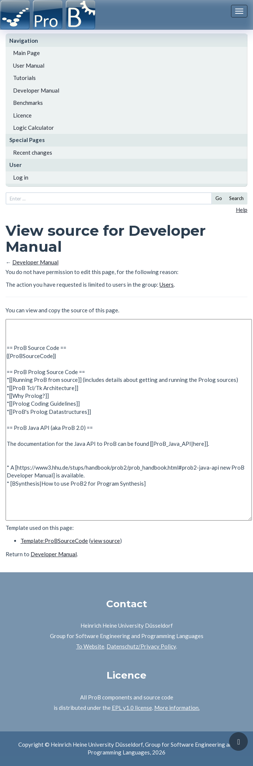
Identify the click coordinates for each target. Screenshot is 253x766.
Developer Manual (36, 90)
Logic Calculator (33, 127)
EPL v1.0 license (132, 707)
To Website (90, 646)
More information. (177, 707)
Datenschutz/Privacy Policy (141, 646)
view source (105, 540)
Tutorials (24, 77)
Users (166, 284)
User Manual (28, 65)
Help (241, 209)
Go (218, 198)
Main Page (26, 52)
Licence (22, 115)
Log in (20, 177)
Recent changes (32, 152)
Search (236, 198)
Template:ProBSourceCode (54, 540)
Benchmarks (28, 102)
